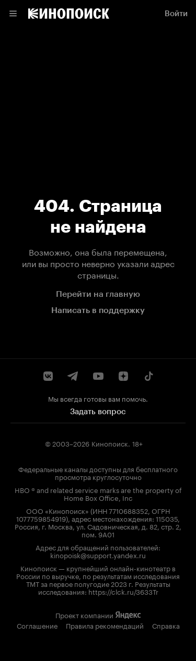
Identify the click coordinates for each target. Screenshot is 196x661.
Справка (166, 625)
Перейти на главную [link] (98, 294)
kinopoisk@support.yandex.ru (98, 554)
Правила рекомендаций (105, 625)
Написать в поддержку (98, 310)
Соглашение (37, 625)
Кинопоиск (109, 443)
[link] (68, 13)
